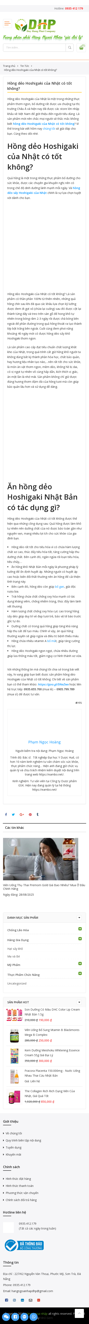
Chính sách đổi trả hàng (21, 1200)
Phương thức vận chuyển (22, 1193)
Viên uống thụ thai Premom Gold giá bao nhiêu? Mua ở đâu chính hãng (44, 887)
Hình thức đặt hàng (18, 1179)
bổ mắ (51, 641)
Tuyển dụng (13, 1147)
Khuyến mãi (13, 1154)
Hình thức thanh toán (20, 1186)
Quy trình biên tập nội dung (23, 1140)
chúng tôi (49, 128)
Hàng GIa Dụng (18, 940)
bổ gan (59, 586)
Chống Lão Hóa (18, 930)
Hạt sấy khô (15, 949)
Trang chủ (9, 66)
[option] (44, 867)
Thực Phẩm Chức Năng (23, 975)
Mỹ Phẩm (13, 965)
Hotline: (68, 8)
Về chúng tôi (14, 1133)
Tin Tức (24, 66)
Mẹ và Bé (13, 956)
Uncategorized (16, 983)
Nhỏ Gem (46, 1318)
